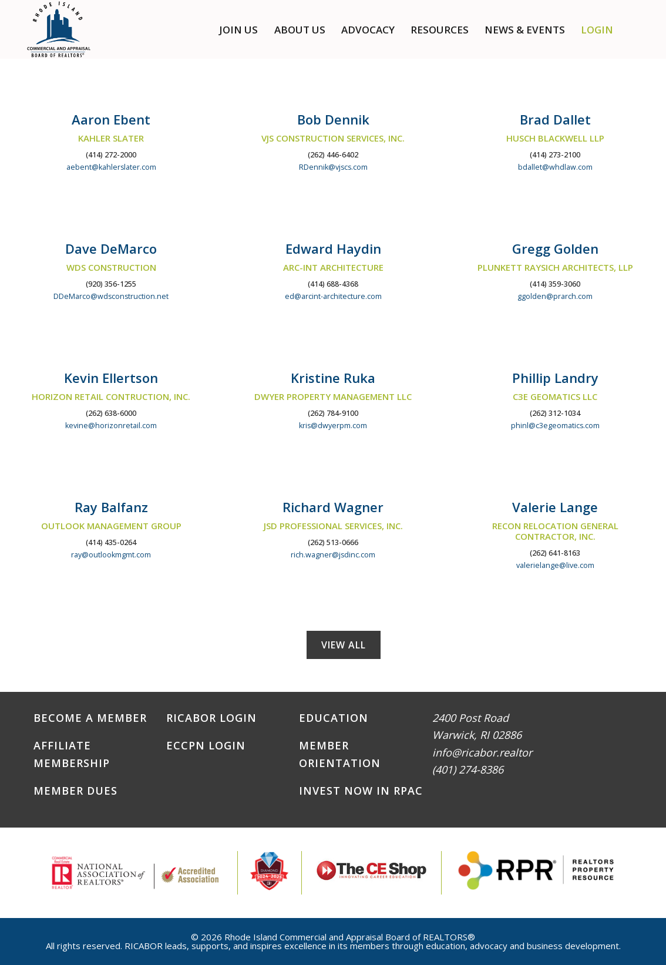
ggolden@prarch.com (555, 296)
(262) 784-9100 (333, 413)
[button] (636, 30)
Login (597, 29)
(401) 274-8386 (467, 769)
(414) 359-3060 (555, 284)
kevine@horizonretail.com (111, 426)
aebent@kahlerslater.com (111, 167)
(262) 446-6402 (333, 155)
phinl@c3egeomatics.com (555, 426)
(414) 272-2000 (111, 155)
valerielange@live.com (555, 565)
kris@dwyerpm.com (333, 426)
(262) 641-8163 (555, 553)
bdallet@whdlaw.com (555, 167)
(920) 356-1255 (111, 284)
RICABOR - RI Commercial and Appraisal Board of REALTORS (59, 29)
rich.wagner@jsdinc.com (333, 555)
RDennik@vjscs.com (333, 167)
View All (343, 644)
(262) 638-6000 (111, 413)
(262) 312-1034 (555, 413)
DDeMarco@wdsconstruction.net (111, 296)
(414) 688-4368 (333, 284)
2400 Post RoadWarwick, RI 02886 (477, 726)
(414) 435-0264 (111, 542)
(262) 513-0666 (333, 542)
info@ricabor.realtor (482, 752)
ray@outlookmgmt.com (111, 555)
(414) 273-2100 (555, 155)
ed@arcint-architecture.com (333, 296)
